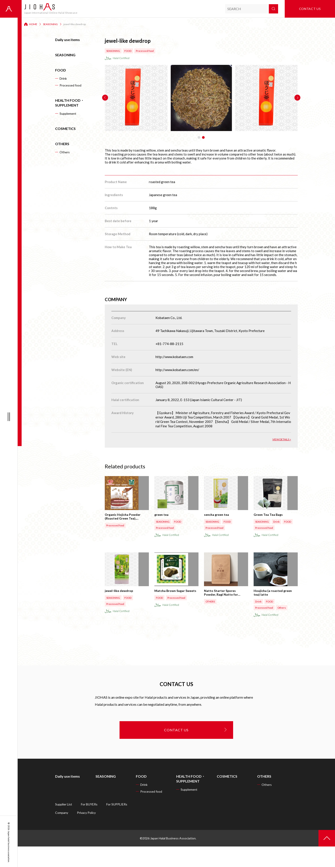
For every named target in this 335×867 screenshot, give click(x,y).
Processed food (70, 85)
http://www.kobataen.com (174, 357)
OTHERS (62, 144)
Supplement (68, 113)
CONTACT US (176, 750)
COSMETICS (65, 128)
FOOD (60, 70)
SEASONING (50, 24)
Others (65, 152)
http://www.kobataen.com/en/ (177, 370)
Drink (63, 78)
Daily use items (67, 40)
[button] (105, 98)
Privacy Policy (86, 833)
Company (61, 833)
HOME (33, 24)
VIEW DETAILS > (281, 439)
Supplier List (63, 825)
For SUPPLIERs (116, 825)
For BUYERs (89, 825)
